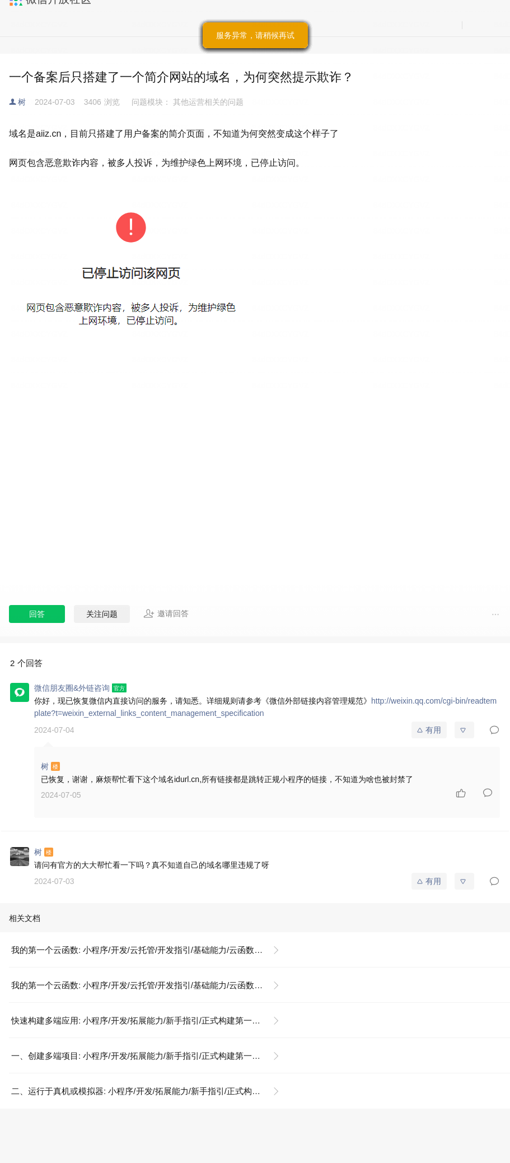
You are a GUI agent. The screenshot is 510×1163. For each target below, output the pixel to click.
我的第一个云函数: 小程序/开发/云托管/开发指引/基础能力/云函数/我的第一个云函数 (149, 950)
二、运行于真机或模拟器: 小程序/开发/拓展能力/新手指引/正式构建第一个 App (149, 1091)
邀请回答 (166, 613)
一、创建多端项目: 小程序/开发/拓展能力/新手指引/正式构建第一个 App (144, 1055)
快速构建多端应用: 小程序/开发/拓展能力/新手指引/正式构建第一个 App (144, 1020)
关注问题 (102, 614)
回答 (37, 614)
